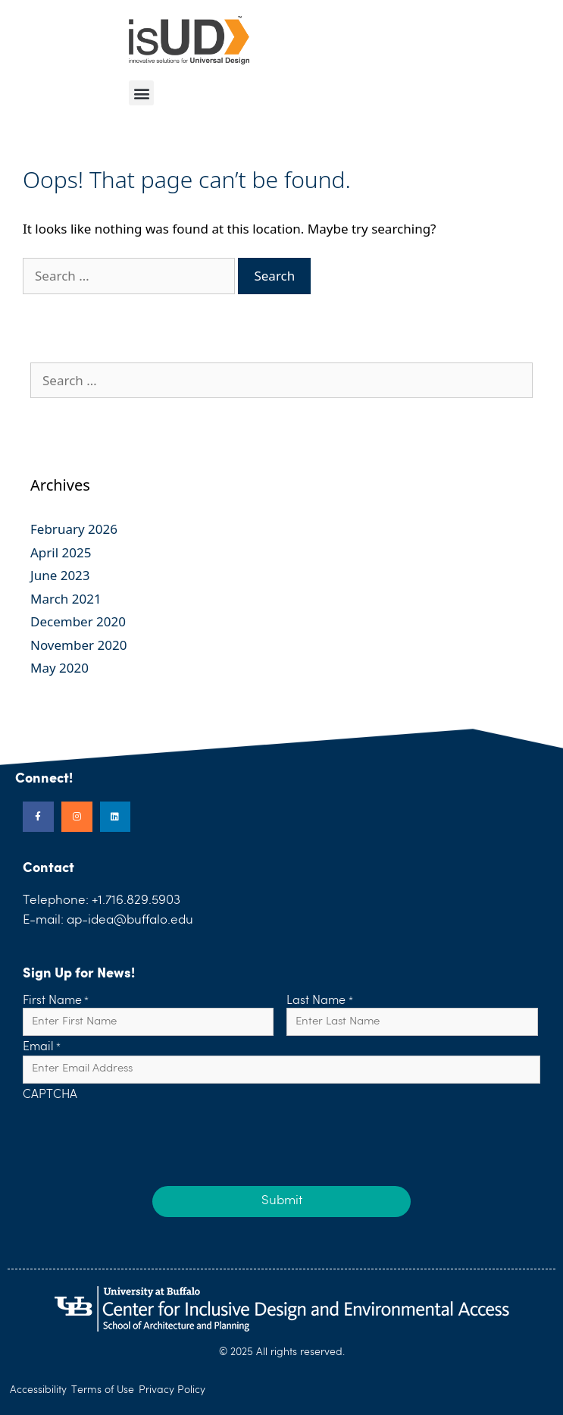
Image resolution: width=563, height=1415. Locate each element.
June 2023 (60, 575)
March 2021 (66, 598)
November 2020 (78, 645)
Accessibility (38, 1390)
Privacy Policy (172, 1390)
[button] (141, 92)
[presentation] (138, 1132)
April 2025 (60, 552)
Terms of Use (102, 1390)
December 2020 (78, 621)
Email (42, 1048)
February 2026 (73, 529)
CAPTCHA (50, 1096)
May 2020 (59, 667)
